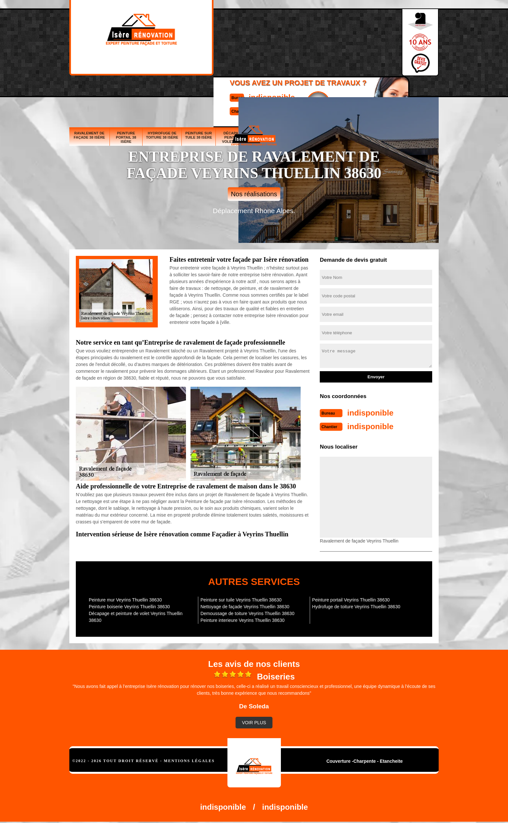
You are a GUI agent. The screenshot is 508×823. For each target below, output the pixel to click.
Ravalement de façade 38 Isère (89, 88)
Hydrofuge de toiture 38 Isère (162, 88)
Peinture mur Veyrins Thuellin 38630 (125, 598)
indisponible (234, 33)
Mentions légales (189, 759)
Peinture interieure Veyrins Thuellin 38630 (243, 619)
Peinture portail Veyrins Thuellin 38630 (350, 598)
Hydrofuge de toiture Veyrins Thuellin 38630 (356, 605)
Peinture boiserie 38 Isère (274, 90)
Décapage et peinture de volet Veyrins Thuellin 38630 (135, 616)
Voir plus (254, 721)
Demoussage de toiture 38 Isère (380, 88)
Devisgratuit (284, 39)
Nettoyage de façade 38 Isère (340, 90)
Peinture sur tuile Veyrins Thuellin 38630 (241, 598)
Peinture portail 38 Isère (126, 90)
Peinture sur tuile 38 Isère (198, 88)
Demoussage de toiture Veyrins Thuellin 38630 (247, 612)
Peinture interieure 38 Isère (420, 90)
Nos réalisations (254, 194)
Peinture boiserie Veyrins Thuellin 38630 (129, 605)
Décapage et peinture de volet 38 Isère (236, 90)
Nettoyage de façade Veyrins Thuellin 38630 (245, 605)
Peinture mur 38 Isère (306, 90)
